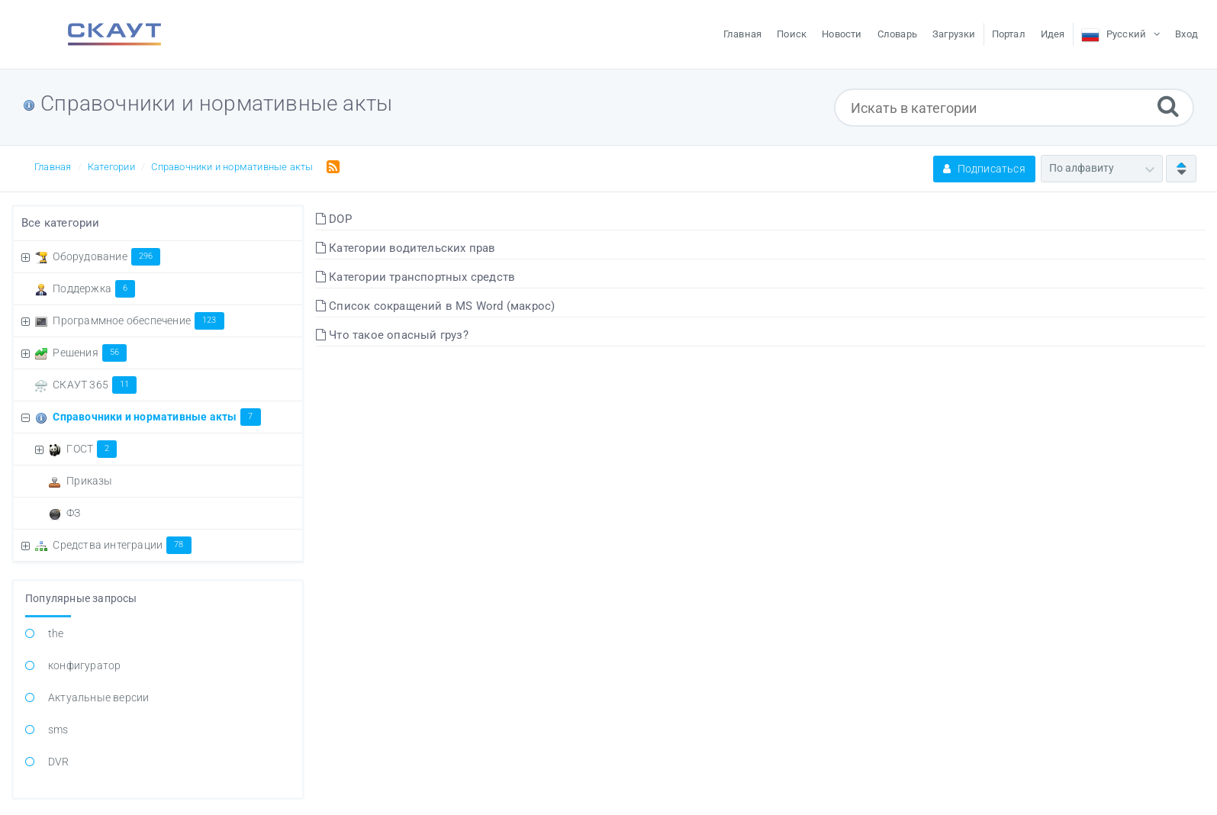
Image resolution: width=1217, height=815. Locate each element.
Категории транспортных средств (415, 277)
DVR (58, 761)
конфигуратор (84, 665)
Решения (90, 352)
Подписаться (984, 169)
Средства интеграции (122, 545)
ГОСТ (91, 449)
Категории (111, 166)
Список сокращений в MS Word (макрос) (435, 306)
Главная (52, 166)
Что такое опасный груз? (392, 335)
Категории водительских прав (406, 248)
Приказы (89, 481)
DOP (334, 219)
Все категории (60, 223)
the (56, 633)
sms (58, 729)
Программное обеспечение (138, 320)
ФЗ (73, 513)
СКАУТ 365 (95, 384)
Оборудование (106, 256)
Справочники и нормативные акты (232, 166)
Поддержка (94, 288)
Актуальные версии (98, 697)
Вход (1186, 34)
